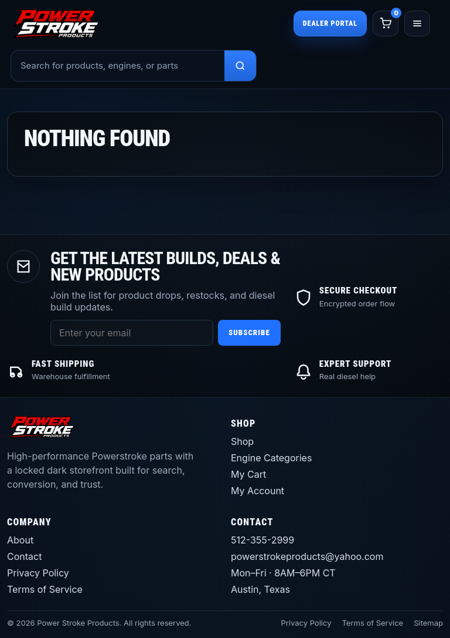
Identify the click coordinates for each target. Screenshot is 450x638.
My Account (257, 491)
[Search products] (240, 65)
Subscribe (249, 332)
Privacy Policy (38, 573)
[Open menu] (417, 23)
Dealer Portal (330, 23)
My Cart (248, 474)
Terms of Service (45, 589)
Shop (242, 441)
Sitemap (428, 622)
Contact (24, 556)
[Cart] (385, 23)
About (20, 540)
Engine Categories (271, 458)
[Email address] (131, 333)
